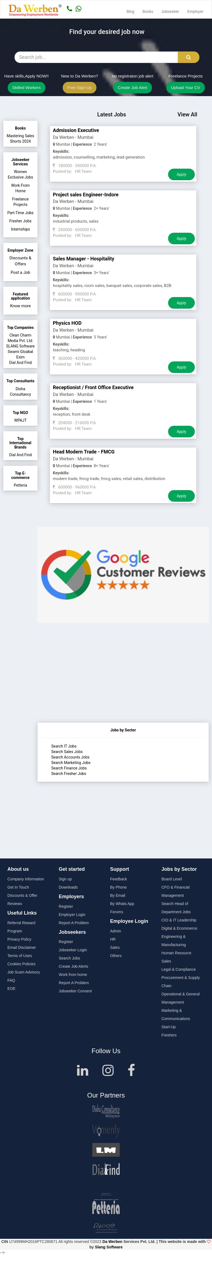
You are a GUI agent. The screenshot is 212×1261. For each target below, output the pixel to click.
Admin (115, 931)
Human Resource (176, 953)
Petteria (20, 485)
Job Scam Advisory (23, 972)
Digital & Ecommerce (179, 928)
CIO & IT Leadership (179, 920)
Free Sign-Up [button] (79, 87)
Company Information (25, 879)
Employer (195, 11)
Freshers (169, 1035)
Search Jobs (69, 958)
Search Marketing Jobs (70, 762)
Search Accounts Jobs (70, 757)
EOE (11, 988)
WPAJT (20, 420)
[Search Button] (188, 57)
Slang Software (109, 1247)
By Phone (118, 887)
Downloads (68, 887)
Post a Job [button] (20, 272)
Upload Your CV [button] (185, 87)
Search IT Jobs (63, 746)
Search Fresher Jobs (68, 773)
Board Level (172, 879)
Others (116, 955)
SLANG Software (20, 346)
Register (66, 906)
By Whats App (122, 903)
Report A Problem (74, 923)
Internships (20, 229)
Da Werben (112, 1241)
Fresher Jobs (20, 221)
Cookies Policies (21, 964)
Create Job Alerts (73, 966)
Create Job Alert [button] (132, 87)
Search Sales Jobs (67, 751)
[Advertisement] (123, 684)
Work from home (73, 974)
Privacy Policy (19, 939)
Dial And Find (20, 362)
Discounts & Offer (22, 895)
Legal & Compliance (179, 969)
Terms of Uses (19, 955)
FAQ (11, 980)
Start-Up (169, 1027)
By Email (117, 895)
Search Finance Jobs (69, 768)
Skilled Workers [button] (26, 87)
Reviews (14, 903)
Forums (116, 912)
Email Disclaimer (21, 947)
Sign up (65, 879)
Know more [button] (20, 305)
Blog (130, 11)
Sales (115, 947)
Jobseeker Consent (75, 991)
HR (113, 939)
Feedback (118, 879)
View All (187, 114)
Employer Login (72, 914)
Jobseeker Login (73, 950)
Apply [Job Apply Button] (181, 174)
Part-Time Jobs (20, 213)
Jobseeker (170, 11)
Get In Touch (18, 887)
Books (147, 11)
